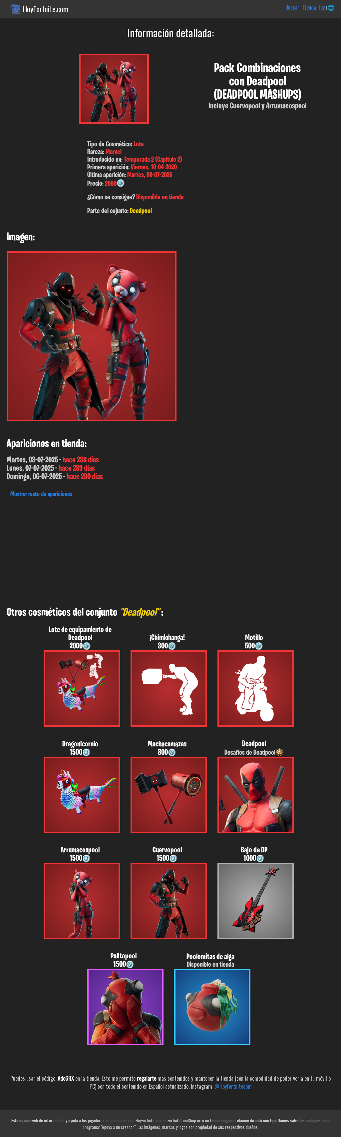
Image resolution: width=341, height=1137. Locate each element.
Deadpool (141, 211)
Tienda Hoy (313, 7)
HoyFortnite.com (46, 9)
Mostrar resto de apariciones (41, 494)
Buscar (292, 7)
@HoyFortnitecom (233, 1086)
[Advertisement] (170, 550)
